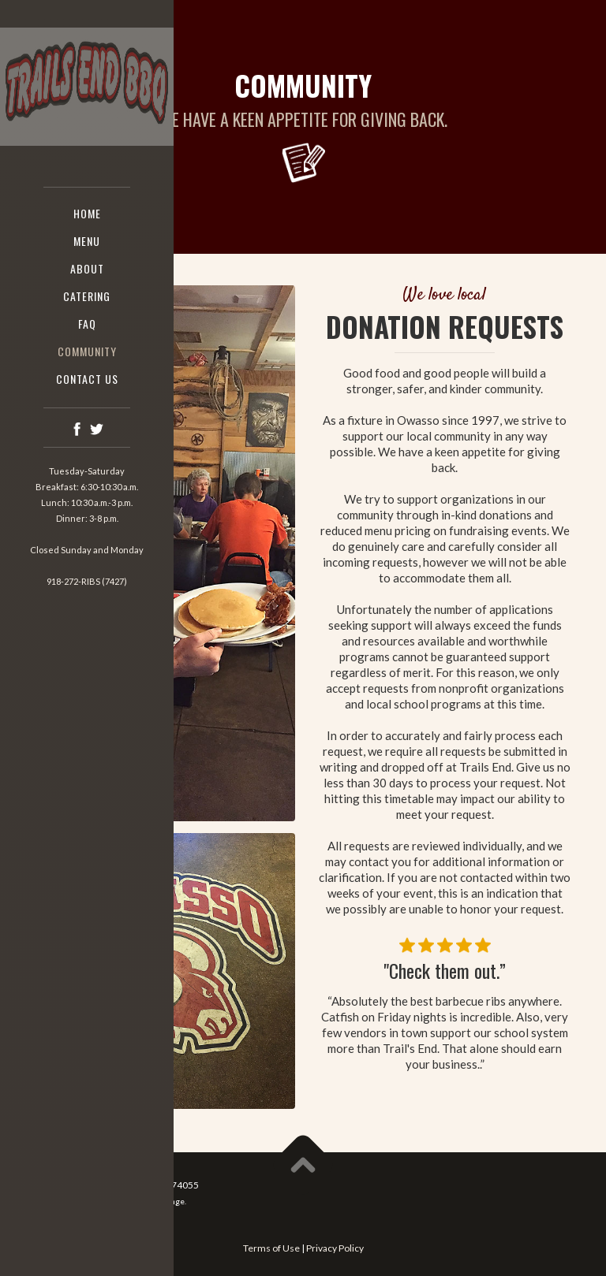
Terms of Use (271, 1248)
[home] (87, 88)
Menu (86, 241)
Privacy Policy (335, 1248)
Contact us (87, 378)
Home (87, 213)
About (87, 268)
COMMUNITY (87, 351)
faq (87, 323)
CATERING (86, 296)
